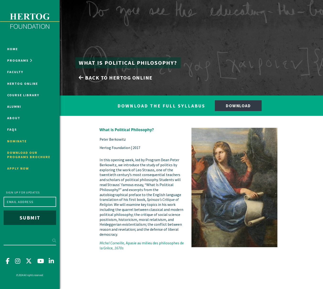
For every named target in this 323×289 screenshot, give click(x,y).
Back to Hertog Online (116, 77)
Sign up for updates (23, 192)
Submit (30, 217)
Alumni (14, 106)
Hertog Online (22, 83)
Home (12, 49)
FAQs (12, 129)
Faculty (15, 72)
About (13, 118)
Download (238, 105)
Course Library (23, 95)
